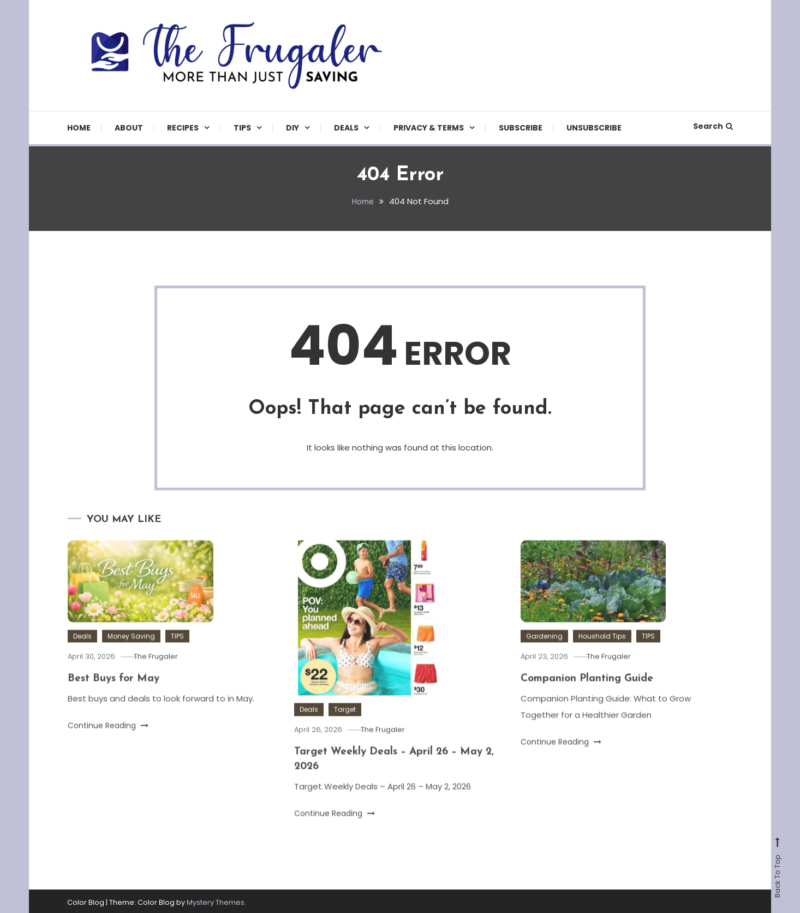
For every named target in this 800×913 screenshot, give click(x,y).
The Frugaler (162, 671)
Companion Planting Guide (589, 693)
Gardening (544, 651)
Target (345, 725)
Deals (346, 127)
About (129, 127)
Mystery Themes (215, 900)
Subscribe (520, 127)
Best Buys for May (116, 693)
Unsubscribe (594, 127)
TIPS (242, 127)
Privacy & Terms (428, 127)
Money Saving (131, 651)
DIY (292, 127)
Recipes (183, 127)
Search (713, 126)
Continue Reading (108, 739)
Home (79, 127)
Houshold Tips (602, 651)
